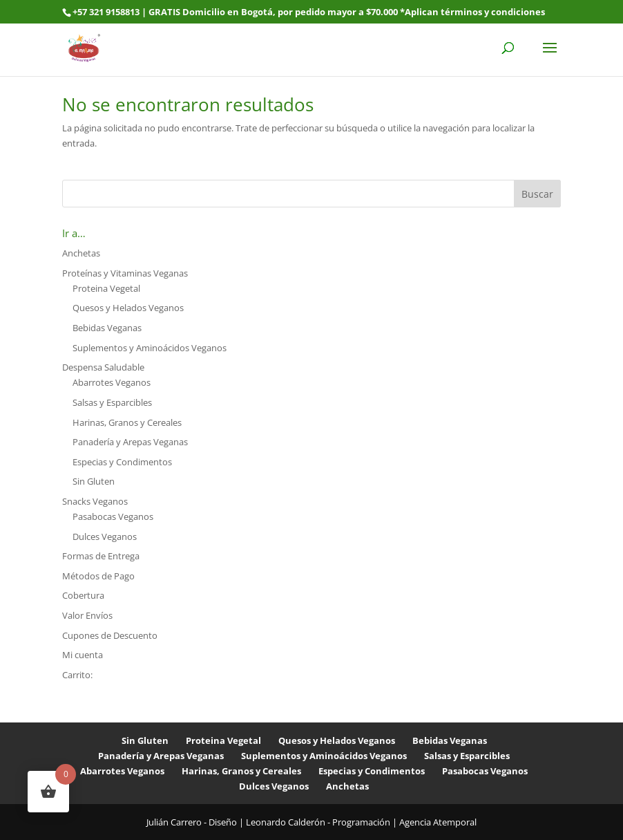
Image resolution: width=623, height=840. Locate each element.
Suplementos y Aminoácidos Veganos (150, 348)
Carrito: (77, 675)
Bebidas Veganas (107, 327)
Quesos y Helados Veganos (128, 307)
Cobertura (83, 595)
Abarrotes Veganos (112, 382)
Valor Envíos (87, 615)
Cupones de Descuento (109, 635)
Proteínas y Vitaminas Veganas (125, 273)
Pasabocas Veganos (113, 516)
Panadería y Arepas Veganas (130, 442)
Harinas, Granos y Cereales (127, 422)
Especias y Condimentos (122, 462)
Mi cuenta (82, 654)
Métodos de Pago (98, 576)
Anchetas (81, 253)
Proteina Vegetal (106, 288)
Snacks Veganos (95, 501)
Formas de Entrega (101, 556)
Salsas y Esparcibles (112, 402)
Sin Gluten (94, 481)
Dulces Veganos (105, 536)
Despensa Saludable (103, 367)
